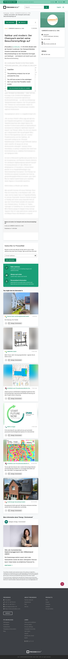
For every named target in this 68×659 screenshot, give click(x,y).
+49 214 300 (46, 39)
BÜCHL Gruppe (11, 426)
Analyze (48, 606)
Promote (48, 604)
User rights (27, 631)
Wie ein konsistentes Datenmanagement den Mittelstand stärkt (19, 552)
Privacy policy (28, 624)
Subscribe (10, 22)
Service (26, 606)
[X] (31, 641)
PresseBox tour (10, 2)
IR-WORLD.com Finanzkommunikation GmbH (19, 388)
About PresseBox (30, 597)
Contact (22, 22)
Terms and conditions (30, 622)
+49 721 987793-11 (10, 604)
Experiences (27, 602)
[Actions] (35, 22)
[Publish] (62, 584)
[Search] (46, 7)
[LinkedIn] (27, 641)
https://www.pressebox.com (12, 608)
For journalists (49, 608)
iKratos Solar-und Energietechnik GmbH (18, 316)
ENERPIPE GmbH (11, 351)
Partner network (28, 600)
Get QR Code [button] (46, 54)
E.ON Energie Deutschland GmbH (16, 502)
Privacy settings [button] (28, 626)
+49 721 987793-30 (10, 602)
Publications (6, 626)
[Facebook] (25, 641)
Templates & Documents (9, 629)
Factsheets (6, 624)
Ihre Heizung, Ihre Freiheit (11, 319)
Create (47, 602)
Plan (47, 600)
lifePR (26, 638)
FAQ (25, 604)
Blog (4, 631)
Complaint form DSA (29, 629)
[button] (6, 323)
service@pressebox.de (33, 579)
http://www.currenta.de (49, 44)
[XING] (32, 641)
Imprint (26, 633)
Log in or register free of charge (19, 88)
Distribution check (29, 635)
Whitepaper (6, 622)
